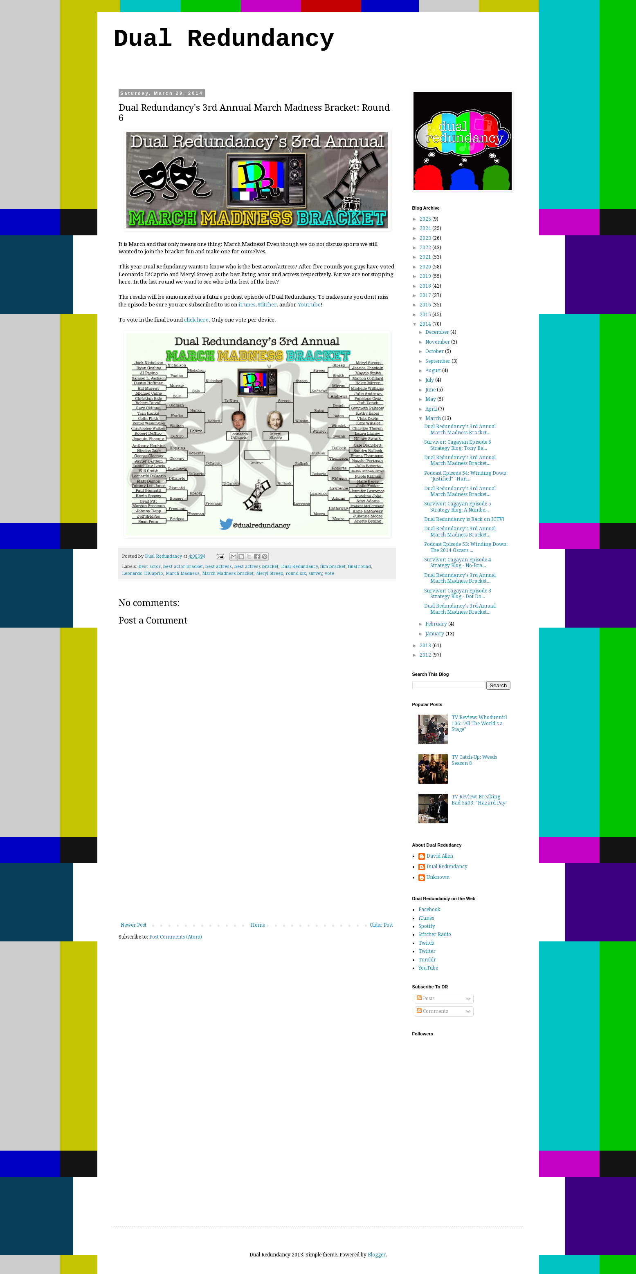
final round (359, 566)
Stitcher (267, 305)
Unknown (438, 877)
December (437, 332)
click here (196, 320)
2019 (426, 276)
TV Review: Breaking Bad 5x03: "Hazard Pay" (480, 799)
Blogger (377, 1255)
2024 (426, 228)
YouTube (309, 305)
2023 (426, 238)
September (438, 361)
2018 (426, 286)
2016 (426, 305)
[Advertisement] (257, 861)
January (435, 634)
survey (315, 573)
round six (296, 573)
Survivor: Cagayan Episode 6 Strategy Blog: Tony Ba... (457, 445)
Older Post (381, 925)
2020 (426, 267)
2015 (426, 314)
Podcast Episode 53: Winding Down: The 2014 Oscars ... (466, 547)
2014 (426, 324)
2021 (426, 257)
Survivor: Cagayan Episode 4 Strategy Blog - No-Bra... (457, 562)
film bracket (333, 566)
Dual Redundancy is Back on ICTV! (464, 519)
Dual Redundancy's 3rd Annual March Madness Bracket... (460, 429)
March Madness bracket (228, 573)
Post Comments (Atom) (175, 937)
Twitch (426, 943)
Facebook (429, 909)
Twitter (427, 951)
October (435, 351)
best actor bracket (183, 566)
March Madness (183, 573)
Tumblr (427, 960)
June (431, 390)
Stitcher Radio (434, 934)
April (431, 409)
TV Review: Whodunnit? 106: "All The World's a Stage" (480, 723)
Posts (425, 998)
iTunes (246, 305)
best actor (150, 566)
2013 (426, 645)
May (431, 399)
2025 (426, 219)
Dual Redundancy (224, 39)
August (433, 370)
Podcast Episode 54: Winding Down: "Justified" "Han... (466, 476)
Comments (432, 1011)
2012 (426, 655)
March (433, 418)
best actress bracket (256, 566)
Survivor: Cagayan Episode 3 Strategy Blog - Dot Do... (457, 593)
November (438, 342)
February (436, 624)
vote (329, 573)
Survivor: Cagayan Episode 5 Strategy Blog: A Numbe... (457, 506)
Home (258, 925)
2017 (426, 295)
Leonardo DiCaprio (142, 573)
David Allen (440, 856)
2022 (426, 247)
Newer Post (133, 925)
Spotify (426, 926)
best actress (218, 566)
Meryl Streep (269, 573)
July (430, 380)
